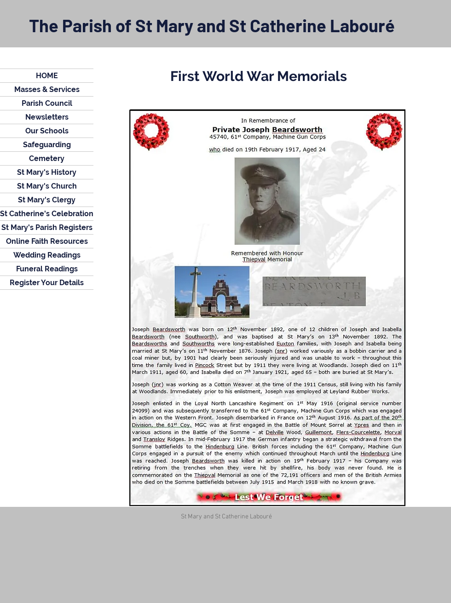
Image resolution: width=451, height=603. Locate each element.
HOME (47, 75)
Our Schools (47, 130)
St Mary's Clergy (46, 199)
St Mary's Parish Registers (47, 227)
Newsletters (47, 117)
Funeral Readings (47, 268)
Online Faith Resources (47, 241)
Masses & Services (47, 89)
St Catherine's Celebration (46, 213)
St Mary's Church (47, 186)
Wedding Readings (47, 255)
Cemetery (46, 158)
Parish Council (47, 103)
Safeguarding (47, 144)
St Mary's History (46, 172)
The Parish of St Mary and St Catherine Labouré (212, 25)
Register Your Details (47, 282)
